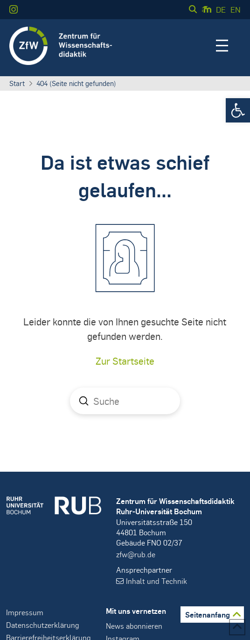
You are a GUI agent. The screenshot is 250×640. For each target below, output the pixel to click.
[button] (238, 110)
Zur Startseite (125, 360)
